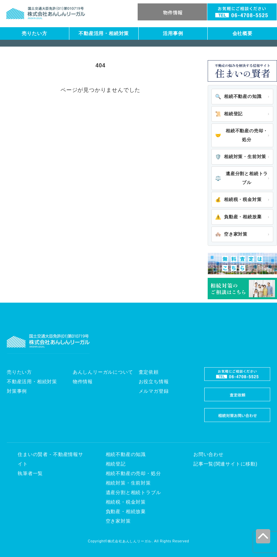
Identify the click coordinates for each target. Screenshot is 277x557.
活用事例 (173, 33)
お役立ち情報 (154, 381)
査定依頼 (149, 372)
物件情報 (83, 381)
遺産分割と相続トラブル (241, 178)
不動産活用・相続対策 (104, 33)
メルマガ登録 (154, 391)
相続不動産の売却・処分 (241, 135)
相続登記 (229, 114)
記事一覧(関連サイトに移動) (225, 464)
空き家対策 (231, 234)
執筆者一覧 (30, 473)
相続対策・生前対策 (240, 157)
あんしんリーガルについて (103, 372)
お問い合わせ (208, 454)
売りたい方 (34, 33)
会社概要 (242, 33)
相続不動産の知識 (238, 96)
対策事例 (17, 391)
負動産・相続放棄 (238, 217)
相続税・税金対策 (238, 199)
